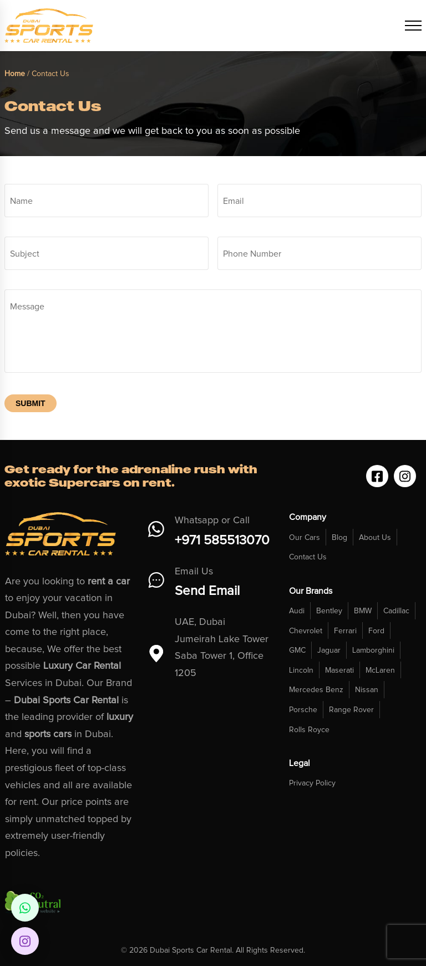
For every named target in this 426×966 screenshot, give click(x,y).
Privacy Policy (312, 783)
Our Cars (304, 538)
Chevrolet (305, 631)
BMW (363, 611)
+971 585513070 (222, 540)
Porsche (303, 710)
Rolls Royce (309, 730)
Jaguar (329, 650)
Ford (376, 631)
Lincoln (301, 670)
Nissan (366, 690)
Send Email (207, 591)
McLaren (380, 670)
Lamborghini (373, 650)
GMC (297, 650)
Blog (339, 538)
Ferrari (345, 631)
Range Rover (351, 710)
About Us (375, 538)
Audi (297, 611)
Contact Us (308, 557)
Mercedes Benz (316, 690)
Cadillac (396, 611)
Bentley (329, 611)
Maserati (339, 670)
